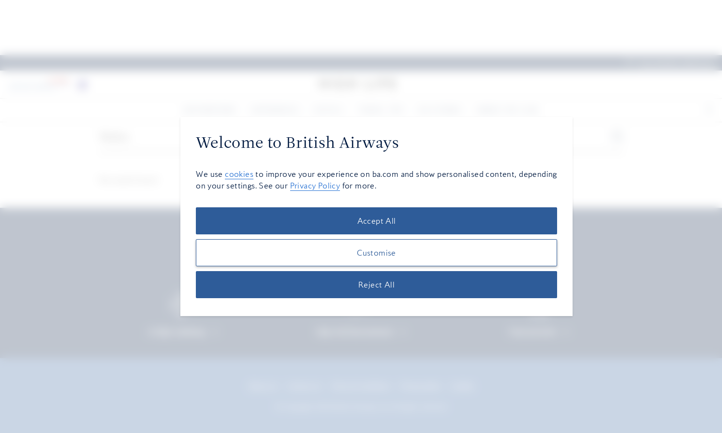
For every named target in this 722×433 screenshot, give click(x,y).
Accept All (376, 221)
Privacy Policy (315, 185)
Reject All (376, 284)
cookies (239, 174)
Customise (376, 253)
